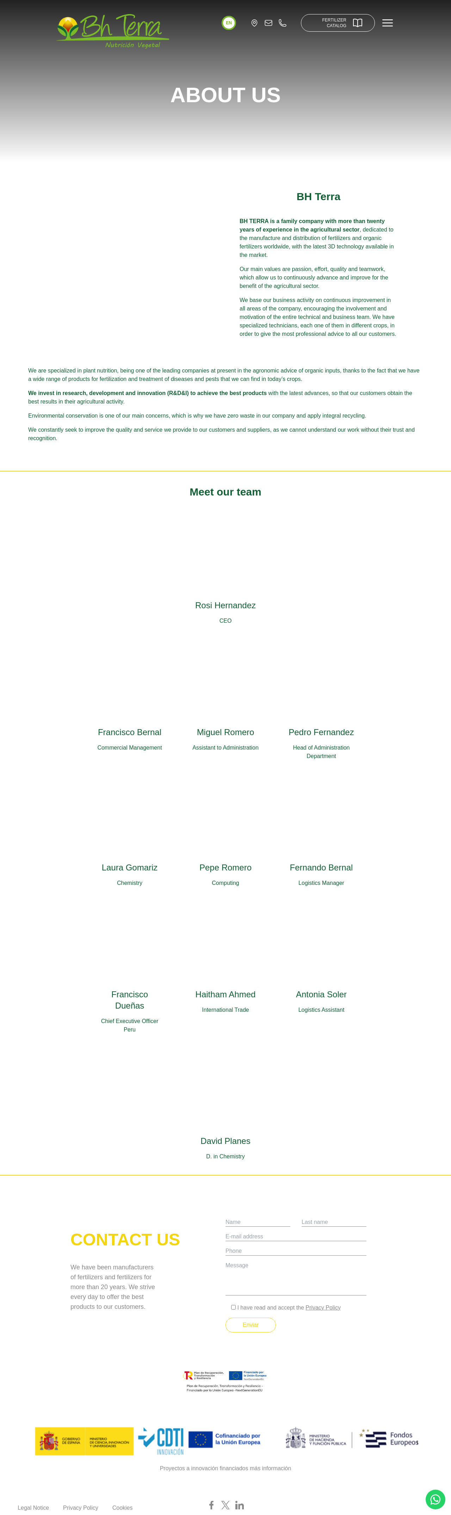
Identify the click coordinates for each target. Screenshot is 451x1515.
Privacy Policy (323, 1308)
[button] (229, 23)
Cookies (122, 1508)
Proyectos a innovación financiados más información (225, 1468)
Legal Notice (33, 1508)
